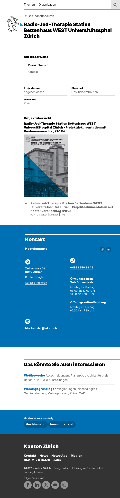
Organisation (47, 4)
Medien (76, 455)
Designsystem (61, 468)
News (43, 455)
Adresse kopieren (36, 282)
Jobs (57, 460)
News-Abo (59, 455)
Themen (29, 4)
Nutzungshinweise (33, 472)
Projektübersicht (39, 65)
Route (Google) (34, 277)
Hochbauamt (36, 424)
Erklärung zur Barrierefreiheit (87, 468)
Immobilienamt (62, 424)
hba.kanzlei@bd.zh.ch (41, 328)
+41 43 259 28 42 (81, 267)
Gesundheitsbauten (41, 16)
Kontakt (33, 71)
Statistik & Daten (37, 460)
